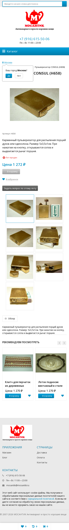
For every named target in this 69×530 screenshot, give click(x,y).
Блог (4, 457)
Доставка (42, 452)
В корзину (12, 395)
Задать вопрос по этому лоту (20, 188)
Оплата (41, 457)
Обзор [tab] (10, 318)
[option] (17, 374)
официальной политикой (41, 498)
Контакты (42, 462)
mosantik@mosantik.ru (17, 485)
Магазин (6, 452)
